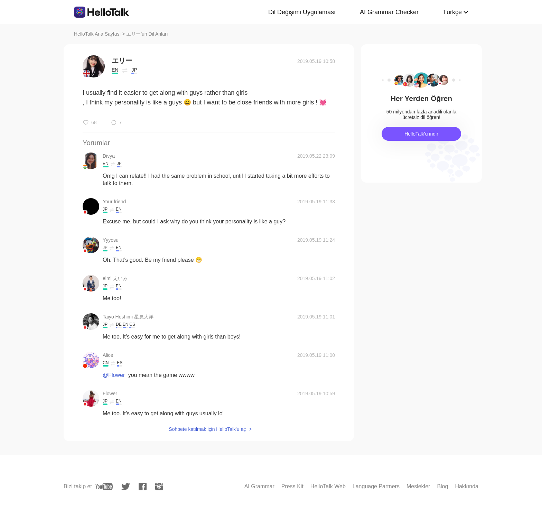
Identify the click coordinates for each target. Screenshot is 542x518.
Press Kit (292, 486)
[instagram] (159, 486)
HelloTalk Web (328, 486)
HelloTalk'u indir (421, 134)
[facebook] (143, 486)
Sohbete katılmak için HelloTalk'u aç (207, 429)
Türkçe (452, 12)
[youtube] (104, 486)
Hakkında (466, 486)
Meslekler (418, 486)
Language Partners (376, 486)
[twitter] (125, 486)
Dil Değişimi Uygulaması (302, 12)
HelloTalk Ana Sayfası (97, 34)
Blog (442, 486)
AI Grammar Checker (389, 12)
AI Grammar (259, 486)
